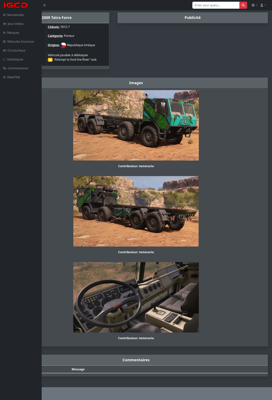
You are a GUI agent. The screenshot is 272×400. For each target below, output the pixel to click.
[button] (254, 5)
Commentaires (15, 68)
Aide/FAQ (11, 77)
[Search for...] (216, 5)
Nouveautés (13, 15)
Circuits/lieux (14, 50)
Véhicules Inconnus (18, 41)
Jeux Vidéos (13, 24)
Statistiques (13, 59)
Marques (11, 33)
